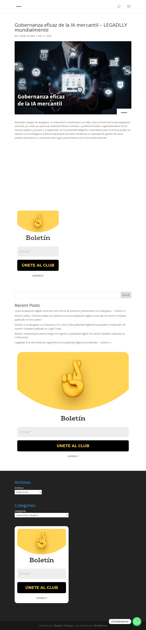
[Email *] (38, 251)
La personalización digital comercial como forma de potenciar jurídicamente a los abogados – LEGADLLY (70, 310)
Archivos (19, 487)
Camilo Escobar (27, 35)
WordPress (100, 625)
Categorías (20, 511)
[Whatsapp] (137, 621)
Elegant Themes (63, 625)
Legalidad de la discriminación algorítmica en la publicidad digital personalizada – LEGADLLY (63, 342)
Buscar (126, 294)
